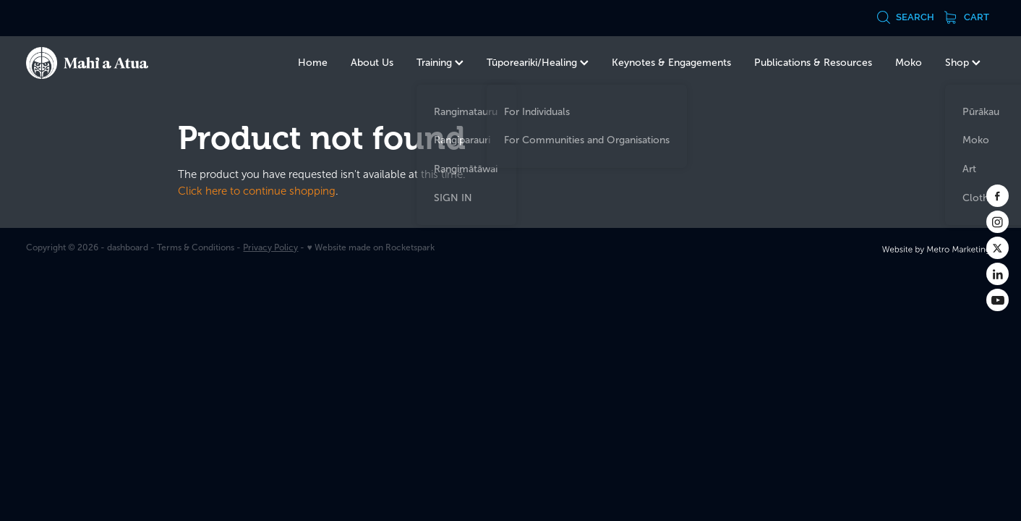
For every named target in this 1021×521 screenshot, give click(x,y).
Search (905, 17)
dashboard (127, 247)
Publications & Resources (813, 62)
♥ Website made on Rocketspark (370, 247)
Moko (908, 62)
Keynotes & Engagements (671, 62)
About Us (372, 62)
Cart (966, 17)
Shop (963, 62)
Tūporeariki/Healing (538, 62)
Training (439, 62)
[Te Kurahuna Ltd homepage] (123, 63)
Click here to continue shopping (257, 191)
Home (313, 62)
